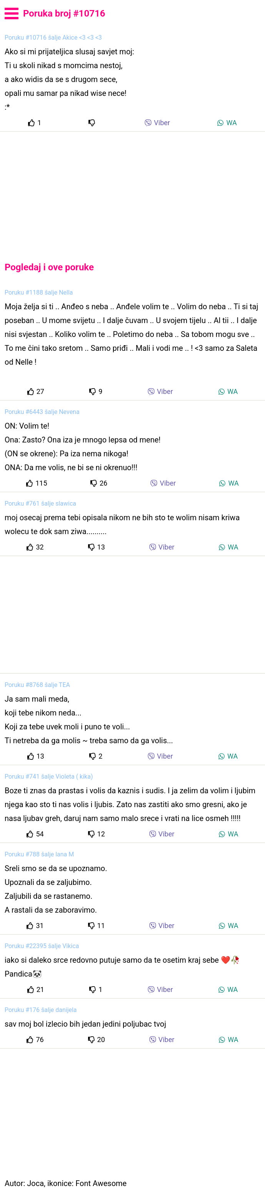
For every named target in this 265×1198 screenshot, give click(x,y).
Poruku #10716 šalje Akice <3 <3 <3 (53, 37)
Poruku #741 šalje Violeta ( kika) (49, 776)
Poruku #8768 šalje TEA (37, 685)
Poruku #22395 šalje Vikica (42, 946)
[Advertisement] (132, 190)
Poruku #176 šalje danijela (41, 1010)
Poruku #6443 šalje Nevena (42, 412)
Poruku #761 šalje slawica (40, 503)
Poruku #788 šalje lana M (39, 854)
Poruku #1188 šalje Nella (39, 292)
